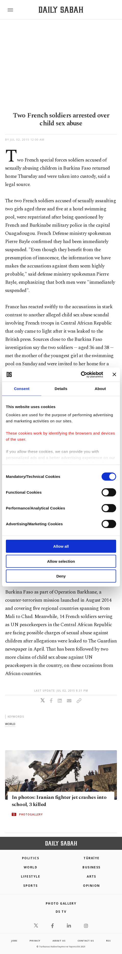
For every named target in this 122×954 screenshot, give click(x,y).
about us (59, 940)
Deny (61, 576)
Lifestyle (30, 876)
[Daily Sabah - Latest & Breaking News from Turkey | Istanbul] (61, 10)
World (30, 867)
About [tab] (100, 388)
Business (91, 867)
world (10, 724)
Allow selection (61, 561)
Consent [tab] (22, 388)
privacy (35, 940)
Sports (30, 885)
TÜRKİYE (91, 858)
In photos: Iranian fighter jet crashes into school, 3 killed (59, 801)
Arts (91, 876)
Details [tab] (61, 388)
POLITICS (30, 858)
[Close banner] (114, 374)
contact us (86, 940)
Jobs (14, 940)
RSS (108, 940)
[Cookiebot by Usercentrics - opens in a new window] (80, 374)
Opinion (91, 885)
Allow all (61, 546)
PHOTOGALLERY (31, 814)
